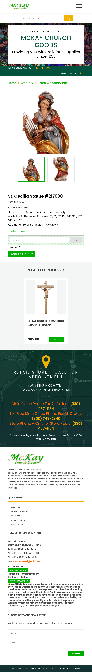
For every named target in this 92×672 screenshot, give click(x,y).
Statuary (27, 83)
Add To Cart (20, 254)
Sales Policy (17, 524)
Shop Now (47, 68)
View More (56, 339)
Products (15, 515)
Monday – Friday (18, 570)
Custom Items (18, 520)
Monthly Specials (19, 511)
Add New (14, 247)
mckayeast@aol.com (27, 561)
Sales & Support (69, 73)
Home (12, 83)
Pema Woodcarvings (53, 83)
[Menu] (79, 6)
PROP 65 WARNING (19, 581)
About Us (15, 506)
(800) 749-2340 (46, 418)
